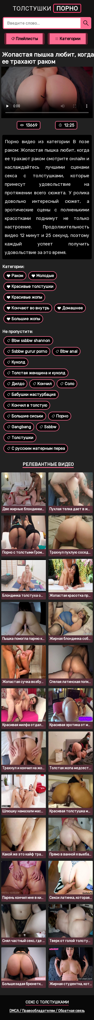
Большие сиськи (25, 416)
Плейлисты (24, 38)
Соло (67, 383)
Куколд (16, 362)
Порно (59, 416)
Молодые (42, 275)
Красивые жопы (24, 297)
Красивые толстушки (30, 286)
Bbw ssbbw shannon (28, 340)
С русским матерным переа (36, 448)
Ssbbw (47, 426)
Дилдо (15, 383)
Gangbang (19, 426)
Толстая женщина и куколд (36, 373)
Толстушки (47, 8)
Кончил (42, 383)
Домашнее (70, 308)
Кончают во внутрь (28, 308)
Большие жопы (23, 318)
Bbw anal (66, 351)
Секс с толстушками (47, 1002)
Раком (15, 275)
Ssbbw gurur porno (27, 351)
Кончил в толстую (27, 405)
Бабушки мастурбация (31, 394)
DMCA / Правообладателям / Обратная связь (47, 1011)
